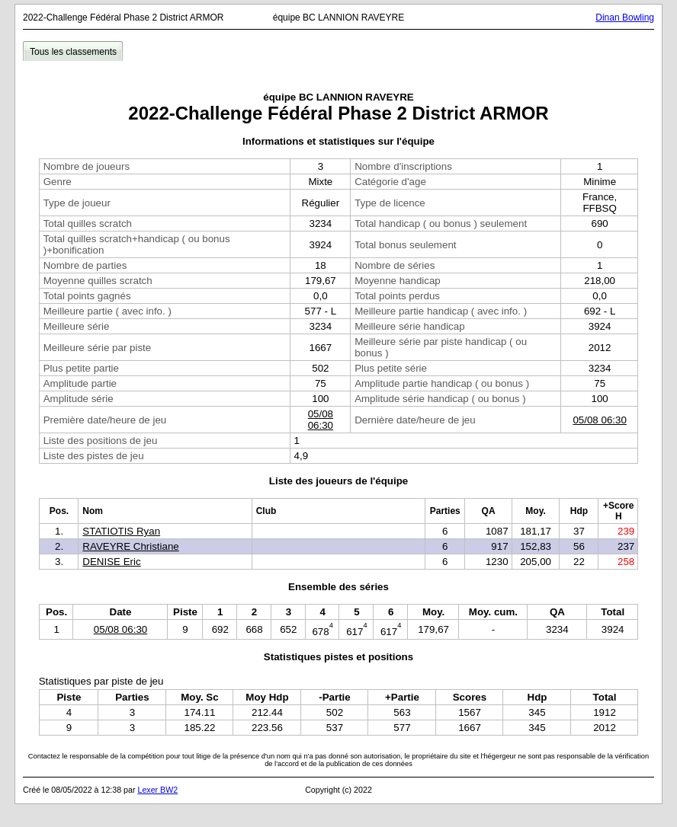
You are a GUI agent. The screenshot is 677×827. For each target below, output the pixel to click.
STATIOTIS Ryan (121, 531)
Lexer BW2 (157, 789)
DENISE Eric (111, 561)
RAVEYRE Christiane (130, 546)
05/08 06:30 (320, 419)
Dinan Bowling (624, 17)
